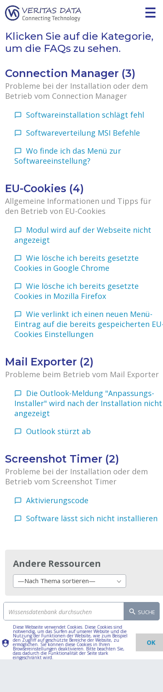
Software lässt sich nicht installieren (92, 518)
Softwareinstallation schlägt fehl (85, 115)
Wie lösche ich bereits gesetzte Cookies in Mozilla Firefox (76, 291)
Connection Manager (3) (70, 73)
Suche (141, 612)
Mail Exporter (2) (49, 361)
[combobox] (69, 581)
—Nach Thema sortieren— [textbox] (57, 580)
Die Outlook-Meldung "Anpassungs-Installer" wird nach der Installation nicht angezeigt (88, 403)
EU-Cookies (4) (44, 188)
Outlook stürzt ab (58, 431)
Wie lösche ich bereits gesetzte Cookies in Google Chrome (76, 263)
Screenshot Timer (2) (62, 459)
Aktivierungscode (57, 500)
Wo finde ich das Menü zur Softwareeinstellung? (67, 156)
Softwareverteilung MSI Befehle (83, 133)
